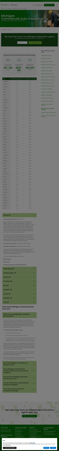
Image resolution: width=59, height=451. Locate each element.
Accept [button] (53, 447)
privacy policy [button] (32, 442)
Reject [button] (46, 447)
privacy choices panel (6, 445)
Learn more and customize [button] (10, 447)
